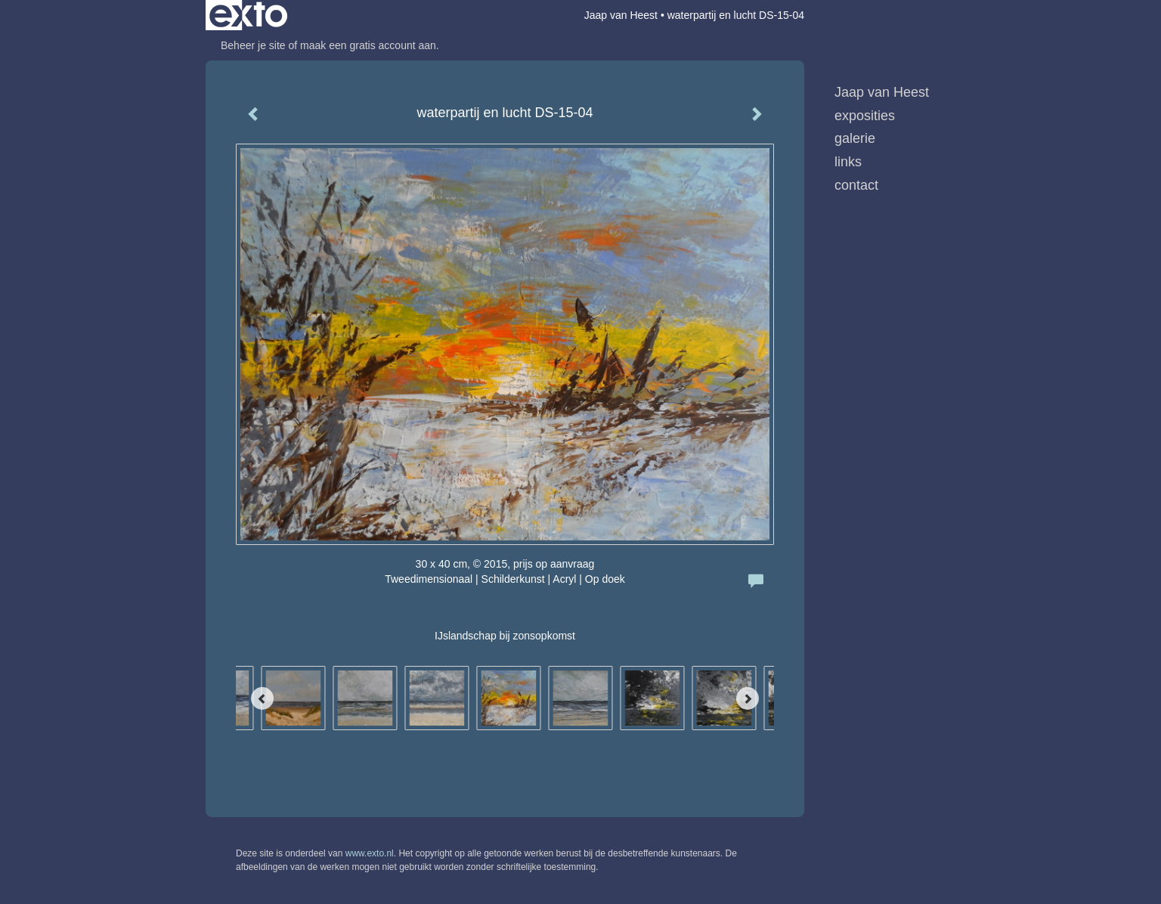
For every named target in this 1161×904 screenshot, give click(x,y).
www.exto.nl (369, 853)
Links (848, 161)
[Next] (747, 698)
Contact (856, 185)
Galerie (854, 138)
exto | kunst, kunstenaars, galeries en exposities (248, 15)
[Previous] (262, 698)
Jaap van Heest (621, 15)
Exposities (864, 115)
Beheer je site (253, 45)
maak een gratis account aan (368, 45)
